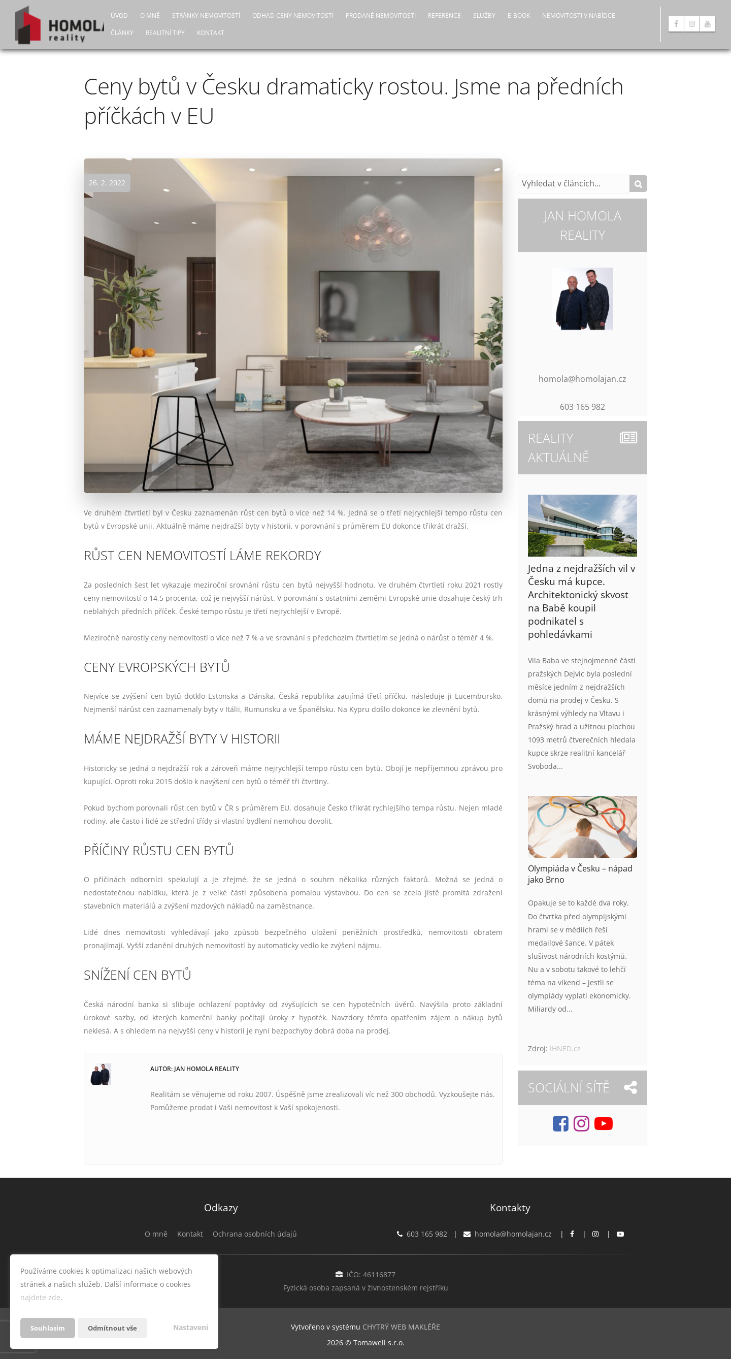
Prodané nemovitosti (381, 15)
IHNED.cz (565, 1048)
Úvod (119, 15)
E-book (519, 15)
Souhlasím (48, 1328)
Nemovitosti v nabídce (578, 15)
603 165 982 (427, 1234)
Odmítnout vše (116, 1328)
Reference (444, 15)
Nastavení (190, 1327)
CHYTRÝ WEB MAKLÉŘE (401, 1326)
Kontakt (210, 32)
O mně (150, 15)
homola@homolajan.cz (513, 1234)
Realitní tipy (165, 32)
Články (122, 32)
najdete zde (40, 1297)
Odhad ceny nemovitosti (293, 15)
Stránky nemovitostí (206, 15)
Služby (484, 15)
